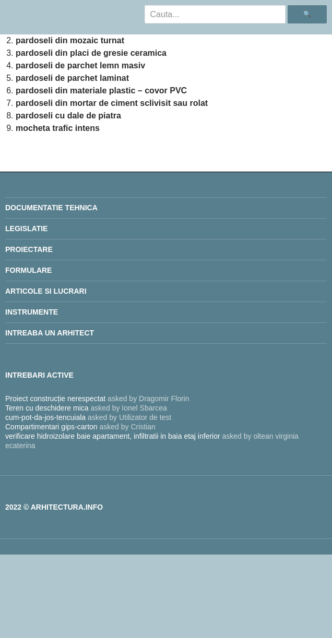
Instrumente (31, 312)
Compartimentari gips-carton (51, 427)
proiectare (29, 249)
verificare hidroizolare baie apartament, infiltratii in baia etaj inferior (112, 436)
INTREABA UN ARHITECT (49, 333)
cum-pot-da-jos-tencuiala (45, 417)
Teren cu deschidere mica (47, 408)
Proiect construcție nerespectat (55, 398)
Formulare (28, 270)
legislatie (26, 228)
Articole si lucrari (46, 291)
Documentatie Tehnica (51, 207)
